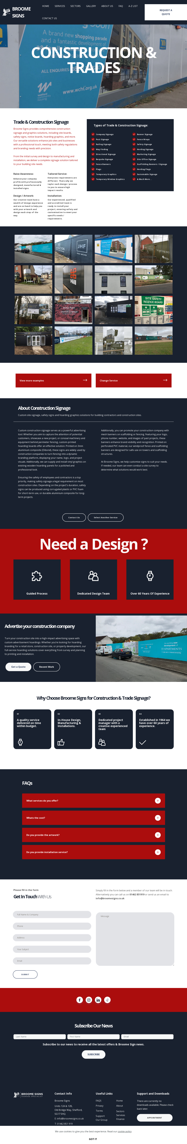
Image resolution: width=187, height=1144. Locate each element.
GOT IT (93, 1139)
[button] (93, 801)
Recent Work (46, 675)
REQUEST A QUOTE (166, 12)
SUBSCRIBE (94, 1062)
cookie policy (125, 1131)
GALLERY (94, 6)
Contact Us (74, 525)
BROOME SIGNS (26, 12)
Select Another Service (106, 525)
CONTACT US (53, 18)
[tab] (93, 801)
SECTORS (78, 6)
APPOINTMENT (154, 1125)
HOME (48, 6)
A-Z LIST (136, 6)
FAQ (124, 6)
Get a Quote (18, 674)
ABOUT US (110, 6)
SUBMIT (25, 982)
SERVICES (63, 6)
